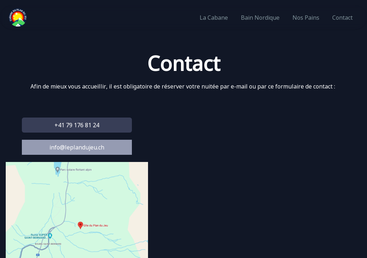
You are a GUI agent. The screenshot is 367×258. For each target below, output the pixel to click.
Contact (342, 18)
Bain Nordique (260, 18)
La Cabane (214, 18)
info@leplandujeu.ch (76, 147)
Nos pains (305, 18)
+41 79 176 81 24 (76, 125)
